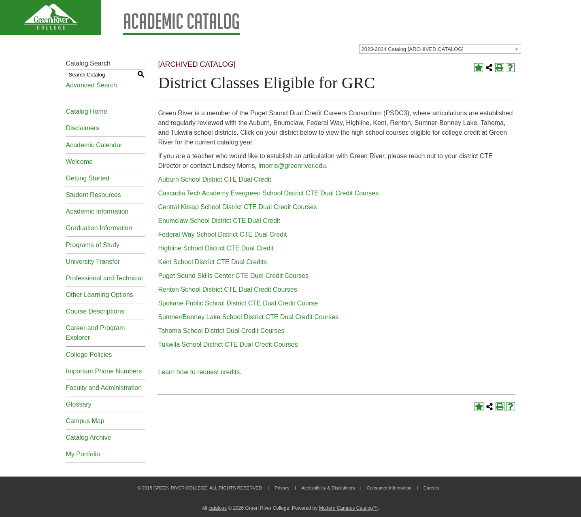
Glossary (79, 404)
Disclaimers (83, 128)
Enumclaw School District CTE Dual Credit (219, 220)
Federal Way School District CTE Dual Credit (222, 234)
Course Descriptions (95, 311)
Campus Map (85, 420)
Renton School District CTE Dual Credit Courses (227, 289)
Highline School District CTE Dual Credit (215, 248)
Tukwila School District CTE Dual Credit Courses (228, 344)
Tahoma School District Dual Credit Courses (221, 330)
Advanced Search (91, 85)
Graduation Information (99, 228)
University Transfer (93, 261)
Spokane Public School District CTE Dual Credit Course (238, 303)
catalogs (218, 508)
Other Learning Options (99, 294)
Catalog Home (86, 111)
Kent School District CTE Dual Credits (212, 261)
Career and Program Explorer (95, 332)
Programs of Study (93, 245)
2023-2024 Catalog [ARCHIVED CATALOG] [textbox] (413, 49)
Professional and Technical (104, 278)
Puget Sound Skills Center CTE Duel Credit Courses (233, 275)
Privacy (282, 487)
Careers (432, 487)
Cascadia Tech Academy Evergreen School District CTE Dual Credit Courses (268, 193)
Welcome (79, 161)
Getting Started (88, 178)
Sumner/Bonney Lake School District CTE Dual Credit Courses (248, 317)
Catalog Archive (88, 437)
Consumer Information (389, 487)
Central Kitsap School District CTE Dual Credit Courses (237, 206)
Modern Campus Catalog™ (348, 508)
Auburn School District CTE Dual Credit (214, 179)
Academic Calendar (94, 145)
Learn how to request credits (199, 372)
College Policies (89, 354)
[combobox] (440, 49)
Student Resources (93, 194)
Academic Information (97, 211)
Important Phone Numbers (104, 371)
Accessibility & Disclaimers (328, 487)
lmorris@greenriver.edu (292, 165)
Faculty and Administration (104, 387)
